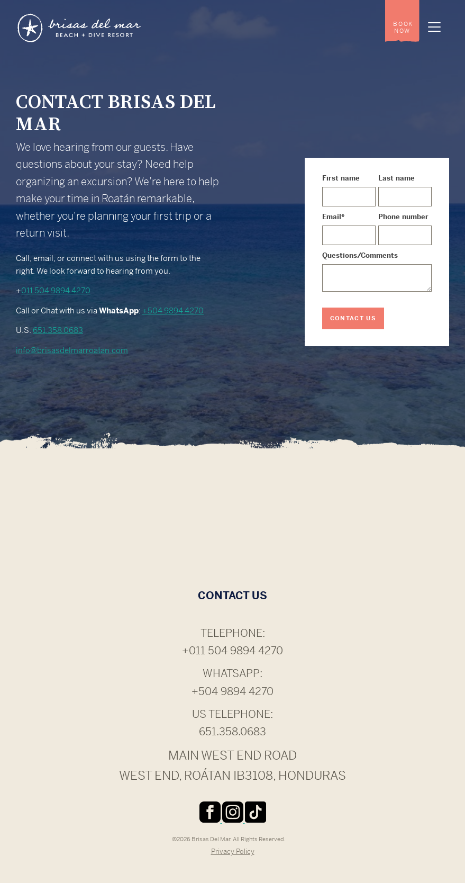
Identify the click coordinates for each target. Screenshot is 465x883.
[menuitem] (402, 21)
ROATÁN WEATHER (232, 530)
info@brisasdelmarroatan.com (72, 350)
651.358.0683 (58, 330)
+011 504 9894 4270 (232, 650)
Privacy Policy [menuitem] (232, 851)
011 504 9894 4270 (55, 290)
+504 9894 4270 (173, 310)
